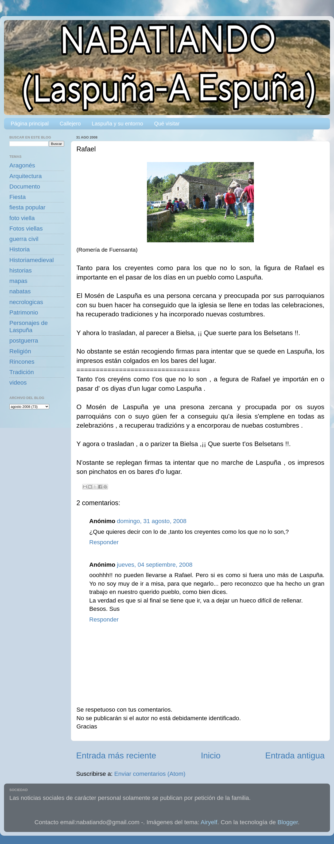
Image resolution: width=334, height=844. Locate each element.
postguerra (23, 340)
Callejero (70, 123)
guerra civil (23, 239)
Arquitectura (25, 176)
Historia (19, 249)
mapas (18, 281)
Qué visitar (167, 123)
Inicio (211, 755)
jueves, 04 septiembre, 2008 (154, 564)
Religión (20, 351)
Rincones (21, 361)
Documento (24, 186)
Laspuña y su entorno (117, 123)
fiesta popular (27, 207)
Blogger (288, 822)
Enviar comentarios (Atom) (149, 773)
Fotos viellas (26, 228)
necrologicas (26, 302)
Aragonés (22, 165)
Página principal (30, 123)
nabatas (20, 291)
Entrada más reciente (116, 755)
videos (18, 382)
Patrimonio (23, 312)
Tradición (21, 372)
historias (20, 270)
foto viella (22, 218)
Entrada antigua (295, 755)
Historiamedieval (31, 260)
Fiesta (17, 197)
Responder (104, 542)
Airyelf (209, 822)
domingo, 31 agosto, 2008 (151, 521)
